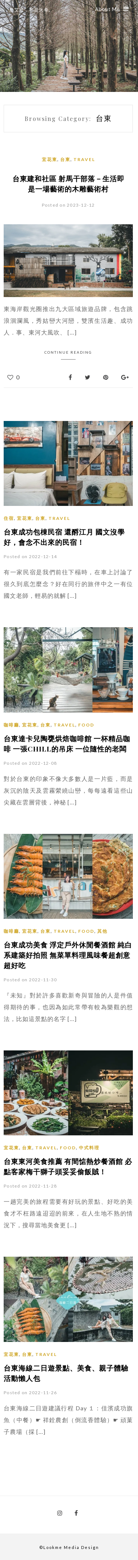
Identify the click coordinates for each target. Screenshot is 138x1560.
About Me (112, 9)
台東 (65, 159)
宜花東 (49, 159)
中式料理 (89, 1147)
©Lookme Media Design (69, 1547)
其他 (102, 931)
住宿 (9, 518)
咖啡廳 (11, 725)
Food (86, 725)
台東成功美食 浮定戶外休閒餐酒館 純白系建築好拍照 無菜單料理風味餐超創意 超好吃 (68, 955)
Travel (84, 159)
